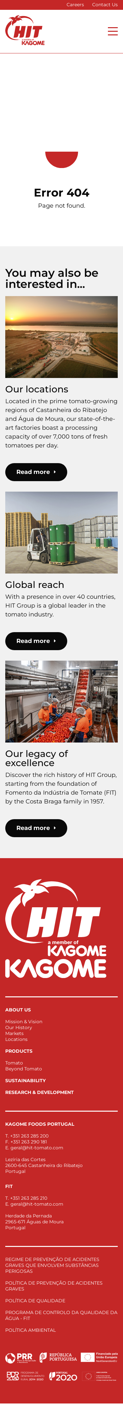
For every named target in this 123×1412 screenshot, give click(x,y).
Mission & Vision (23, 1022)
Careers (75, 5)
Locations (16, 1039)
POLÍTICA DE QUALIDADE (35, 1301)
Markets (14, 1033)
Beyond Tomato (23, 1069)
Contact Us (105, 5)
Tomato (14, 1063)
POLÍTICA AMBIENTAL (30, 1330)
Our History (18, 1027)
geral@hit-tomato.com (36, 1148)
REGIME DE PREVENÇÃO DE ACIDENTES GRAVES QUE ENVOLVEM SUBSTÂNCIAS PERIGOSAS (52, 1265)
